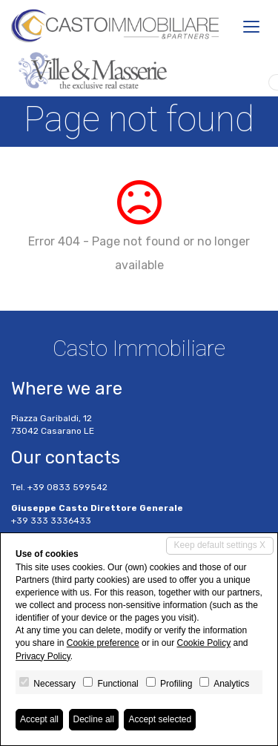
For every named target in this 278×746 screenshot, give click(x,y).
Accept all (39, 719)
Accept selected (159, 719)
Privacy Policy (43, 656)
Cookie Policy (203, 643)
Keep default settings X (219, 545)
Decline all (93, 719)
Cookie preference (103, 643)
